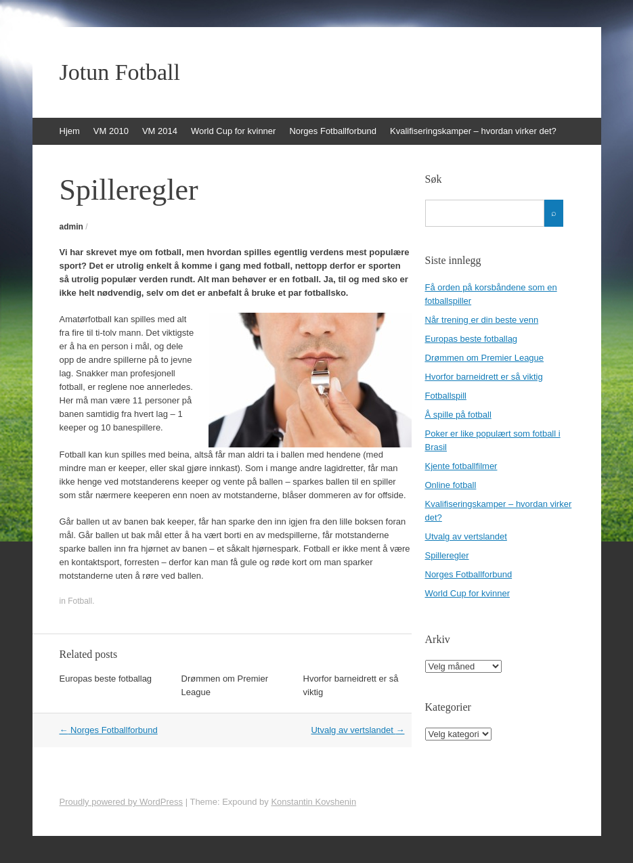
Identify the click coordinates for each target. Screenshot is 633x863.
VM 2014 (159, 131)
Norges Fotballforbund (332, 131)
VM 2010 (111, 131)
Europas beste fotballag (106, 678)
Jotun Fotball (120, 72)
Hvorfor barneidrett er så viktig (484, 377)
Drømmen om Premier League (484, 358)
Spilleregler (447, 555)
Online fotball (451, 485)
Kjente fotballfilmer (461, 466)
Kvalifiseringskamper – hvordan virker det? (473, 131)
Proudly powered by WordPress (121, 802)
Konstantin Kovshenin (313, 802)
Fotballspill (445, 396)
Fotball (80, 601)
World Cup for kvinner (233, 131)
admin (71, 226)
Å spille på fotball (458, 415)
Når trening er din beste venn (482, 320)
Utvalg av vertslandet (357, 730)
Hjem (70, 131)
